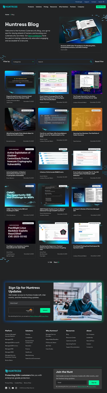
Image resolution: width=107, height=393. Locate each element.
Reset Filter (99, 61)
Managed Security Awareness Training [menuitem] (10, 356)
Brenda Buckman (11, 141)
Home (7, 14)
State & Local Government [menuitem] (32, 358)
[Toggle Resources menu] (74, 331)
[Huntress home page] (27, 371)
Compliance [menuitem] (28, 337)
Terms (31, 311)
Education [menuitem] (28, 345)
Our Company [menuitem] (90, 334)
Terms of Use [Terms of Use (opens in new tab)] (27, 383)
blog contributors (35, 35)
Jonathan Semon (44, 215)
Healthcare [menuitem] (28, 352)
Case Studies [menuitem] (49, 349)
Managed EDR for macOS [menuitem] (12, 342)
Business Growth (96, 110)
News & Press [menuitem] (90, 340)
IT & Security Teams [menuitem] (51, 342)
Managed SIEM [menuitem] (9, 352)
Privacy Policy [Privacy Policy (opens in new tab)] (9, 383)
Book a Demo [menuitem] (9, 360)
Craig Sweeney (11, 254)
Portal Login (79, 2)
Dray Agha (42, 256)
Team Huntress (77, 141)
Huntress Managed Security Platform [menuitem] (10, 335)
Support (87, 2)
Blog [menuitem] (67, 334)
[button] (101, 6)
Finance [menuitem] (27, 349)
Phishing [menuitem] (27, 334)
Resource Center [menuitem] (71, 337)
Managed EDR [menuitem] (9, 339)
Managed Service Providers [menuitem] (51, 335)
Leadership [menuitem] (90, 337)
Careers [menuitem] (89, 344)
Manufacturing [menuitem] (29, 355)
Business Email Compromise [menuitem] (29, 341)
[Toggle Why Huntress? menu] (53, 331)
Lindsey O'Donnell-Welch (13, 100)
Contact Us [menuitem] (90, 347)
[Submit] (45, 310)
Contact (94, 2)
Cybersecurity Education (27, 73)
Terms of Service (34, 316)
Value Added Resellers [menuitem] (52, 339)
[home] (9, 6)
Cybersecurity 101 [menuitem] (71, 340)
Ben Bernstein (43, 254)
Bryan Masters (10, 178)
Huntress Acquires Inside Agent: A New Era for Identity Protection (19, 2)
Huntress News (29, 186)
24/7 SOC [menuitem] (48, 345)
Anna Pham (10, 252)
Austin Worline (43, 176)
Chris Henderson (11, 215)
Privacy (28, 311)
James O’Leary (77, 215)
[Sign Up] (94, 382)
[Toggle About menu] (94, 331)
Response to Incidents (28, 223)
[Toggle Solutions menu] (33, 331)
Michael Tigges (10, 256)
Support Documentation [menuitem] (72, 347)
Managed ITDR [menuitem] (9, 349)
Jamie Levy (9, 102)
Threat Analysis (29, 149)
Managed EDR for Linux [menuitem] (11, 345)
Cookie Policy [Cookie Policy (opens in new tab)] (18, 383)
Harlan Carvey (43, 139)
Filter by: (6, 61)
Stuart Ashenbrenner (45, 213)
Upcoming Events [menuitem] (71, 344)
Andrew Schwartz (44, 102)
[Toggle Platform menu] (12, 331)
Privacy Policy (44, 316)
